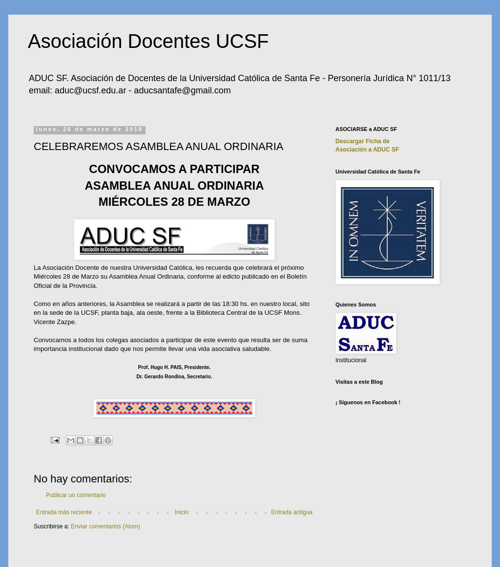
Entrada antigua (291, 512)
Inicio (181, 512)
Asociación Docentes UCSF (148, 41)
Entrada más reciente (64, 512)
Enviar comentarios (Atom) (105, 526)
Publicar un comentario (76, 495)
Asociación (367, 149)
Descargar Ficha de (362, 141)
